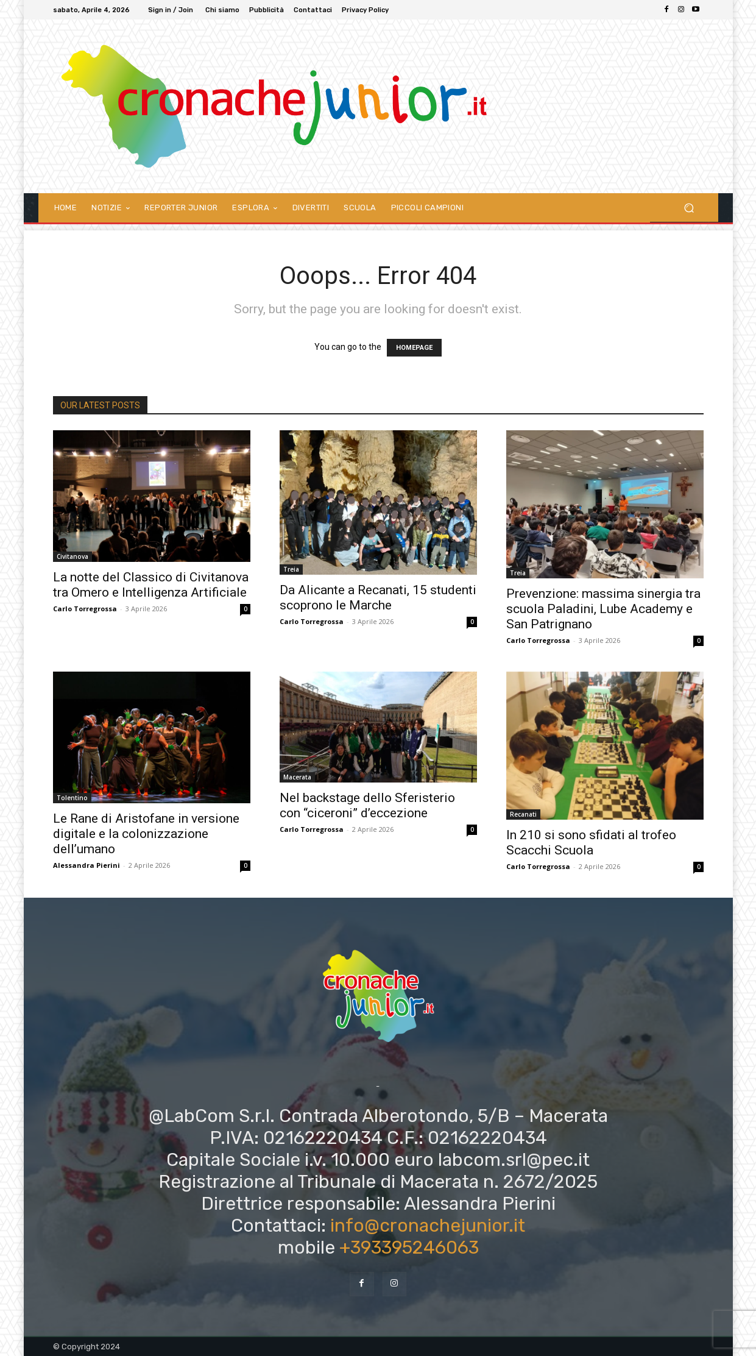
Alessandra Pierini (86, 865)
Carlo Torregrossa (85, 608)
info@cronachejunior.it (427, 1226)
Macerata (297, 777)
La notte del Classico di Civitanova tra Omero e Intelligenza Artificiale (151, 585)
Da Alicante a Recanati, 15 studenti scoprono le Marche (378, 597)
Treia (291, 569)
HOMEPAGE (414, 348)
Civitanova (72, 556)
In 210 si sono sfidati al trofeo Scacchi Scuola (591, 842)
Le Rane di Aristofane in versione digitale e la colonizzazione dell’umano (146, 833)
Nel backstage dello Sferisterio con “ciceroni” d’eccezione (367, 805)
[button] (689, 207)
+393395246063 (409, 1247)
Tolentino (72, 797)
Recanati (523, 814)
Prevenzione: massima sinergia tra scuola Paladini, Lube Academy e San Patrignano (603, 608)
